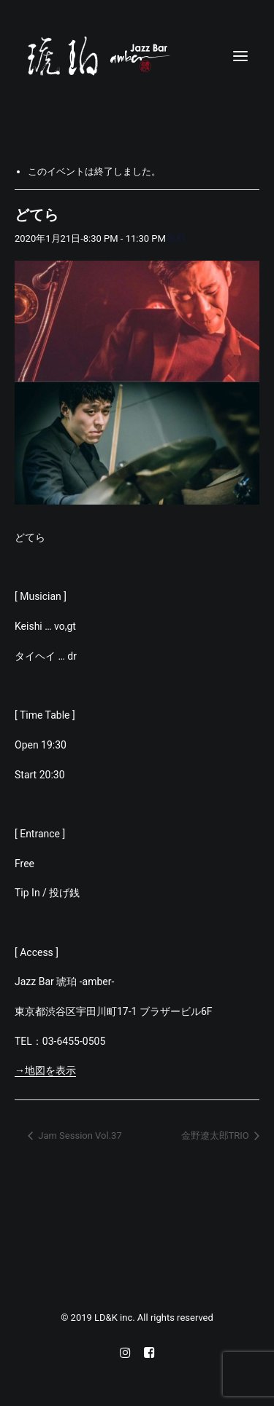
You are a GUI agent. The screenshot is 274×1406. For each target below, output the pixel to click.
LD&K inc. (115, 1317)
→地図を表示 (45, 1070)
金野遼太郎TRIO (216, 1135)
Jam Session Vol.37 (79, 1135)
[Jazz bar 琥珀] (137, 56)
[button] (240, 56)
